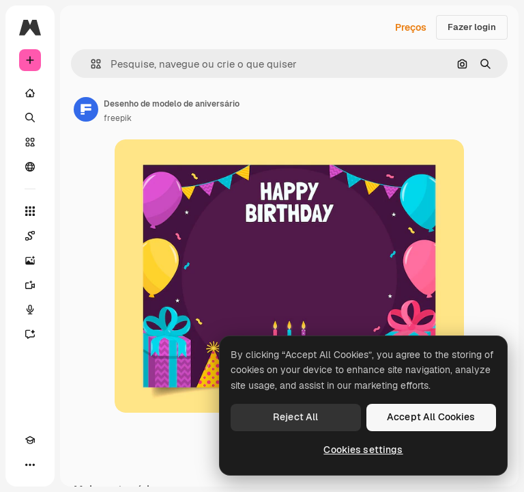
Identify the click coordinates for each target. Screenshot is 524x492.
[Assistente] (30, 334)
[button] (90, 64)
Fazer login (472, 27)
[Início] (30, 93)
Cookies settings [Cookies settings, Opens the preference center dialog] (363, 449)
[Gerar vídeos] (30, 285)
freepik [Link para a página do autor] (118, 118)
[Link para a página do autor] (86, 109)
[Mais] (30, 465)
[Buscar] (30, 117)
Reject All (295, 417)
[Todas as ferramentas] (30, 211)
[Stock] (30, 142)
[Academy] (30, 440)
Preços (410, 27)
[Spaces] (30, 236)
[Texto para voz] (30, 309)
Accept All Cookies (431, 417)
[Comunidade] (30, 167)
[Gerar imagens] (30, 260)
